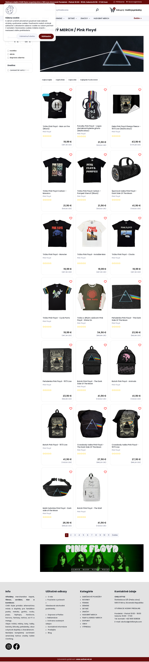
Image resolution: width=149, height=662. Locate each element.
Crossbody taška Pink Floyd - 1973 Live (125, 446)
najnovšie (72, 80)
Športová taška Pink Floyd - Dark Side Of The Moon (124, 192)
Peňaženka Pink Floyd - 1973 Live (57, 382)
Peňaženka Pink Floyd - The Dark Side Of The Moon (124, 319)
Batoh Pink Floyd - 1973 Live (55, 445)
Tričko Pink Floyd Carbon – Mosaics (54, 192)
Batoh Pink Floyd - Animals (124, 382)
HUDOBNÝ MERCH (101, 18)
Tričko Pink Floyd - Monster (55, 254)
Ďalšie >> (115, 536)
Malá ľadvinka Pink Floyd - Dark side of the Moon (57, 510)
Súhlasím (46, 36)
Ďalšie (137, 18)
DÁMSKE (58, 18)
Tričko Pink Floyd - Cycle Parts (56, 318)
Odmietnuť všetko (27, 36)
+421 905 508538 (133, 619)
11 (108, 535)
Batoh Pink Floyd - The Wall (89, 509)
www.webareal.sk (84, 660)
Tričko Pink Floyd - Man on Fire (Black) (56, 127)
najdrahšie (60, 80)
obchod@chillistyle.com (131, 622)
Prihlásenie (120, 2)
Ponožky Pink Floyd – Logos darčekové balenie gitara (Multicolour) (89, 128)
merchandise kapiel (24, 597)
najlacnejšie (47, 80)
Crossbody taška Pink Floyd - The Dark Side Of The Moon (90, 446)
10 (104, 535)
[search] (97, 11)
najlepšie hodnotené (89, 80)
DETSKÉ (71, 18)
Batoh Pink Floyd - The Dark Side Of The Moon (89, 383)
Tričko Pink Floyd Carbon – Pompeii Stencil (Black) (89, 192)
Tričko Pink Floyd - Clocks (123, 254)
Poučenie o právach (56, 600)
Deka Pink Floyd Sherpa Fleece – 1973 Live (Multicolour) (126, 127)
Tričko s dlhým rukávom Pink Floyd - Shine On (90, 319)
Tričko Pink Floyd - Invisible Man (91, 254)
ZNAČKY (84, 18)
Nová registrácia (135, 2)
